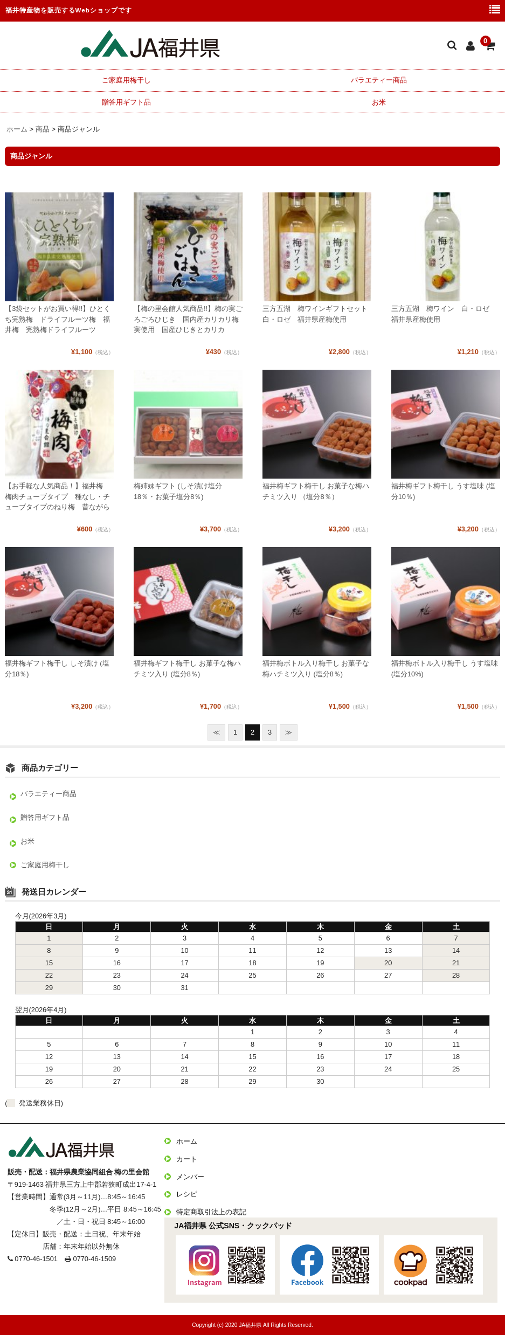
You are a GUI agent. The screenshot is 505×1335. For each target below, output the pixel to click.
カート (186, 1159)
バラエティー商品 (379, 80)
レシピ (186, 1194)
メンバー (190, 1177)
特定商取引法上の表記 (211, 1212)
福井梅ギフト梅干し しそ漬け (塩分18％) (57, 668)
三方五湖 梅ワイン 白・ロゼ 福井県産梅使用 (443, 314)
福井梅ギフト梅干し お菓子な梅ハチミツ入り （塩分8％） (316, 491)
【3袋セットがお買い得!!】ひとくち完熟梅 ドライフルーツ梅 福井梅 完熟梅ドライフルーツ (57, 319)
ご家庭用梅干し (126, 80)
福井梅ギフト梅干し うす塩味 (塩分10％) (443, 491)
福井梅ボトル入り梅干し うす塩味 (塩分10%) (445, 668)
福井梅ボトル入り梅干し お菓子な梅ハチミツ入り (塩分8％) (316, 668)
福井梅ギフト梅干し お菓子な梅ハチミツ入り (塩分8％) (187, 668)
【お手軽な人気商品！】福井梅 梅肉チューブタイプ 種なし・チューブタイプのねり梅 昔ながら (57, 496)
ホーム (186, 1141)
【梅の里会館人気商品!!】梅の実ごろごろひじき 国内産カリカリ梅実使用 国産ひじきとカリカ (188, 319)
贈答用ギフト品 (126, 102)
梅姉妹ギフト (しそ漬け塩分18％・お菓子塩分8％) (178, 491)
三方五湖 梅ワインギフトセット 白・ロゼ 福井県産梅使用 (316, 314)
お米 (379, 102)
